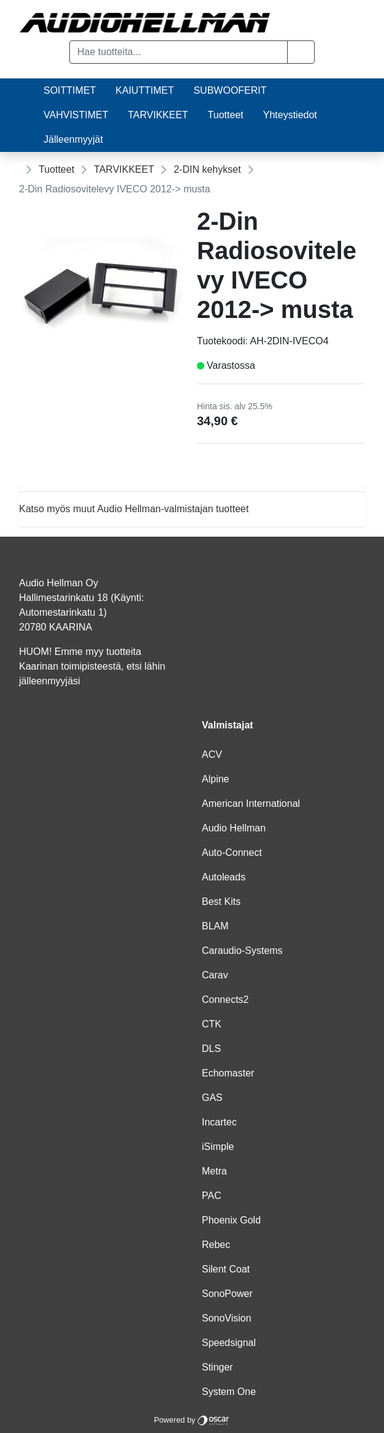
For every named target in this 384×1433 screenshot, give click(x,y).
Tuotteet (226, 115)
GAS (212, 1097)
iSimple (218, 1146)
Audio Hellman (234, 828)
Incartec (219, 1122)
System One (229, 1391)
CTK (211, 1024)
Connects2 (225, 999)
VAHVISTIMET (76, 115)
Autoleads (223, 877)
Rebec (216, 1244)
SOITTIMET (70, 90)
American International (251, 803)
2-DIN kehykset (207, 169)
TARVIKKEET (158, 115)
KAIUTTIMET (144, 90)
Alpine (215, 779)
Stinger (217, 1367)
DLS (211, 1048)
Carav (215, 975)
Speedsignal (229, 1342)
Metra (214, 1171)
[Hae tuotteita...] (178, 52)
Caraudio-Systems (242, 950)
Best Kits (221, 901)
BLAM (215, 926)
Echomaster (228, 1073)
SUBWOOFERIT (229, 90)
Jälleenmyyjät (73, 139)
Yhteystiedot (290, 115)
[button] (301, 52)
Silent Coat (226, 1269)
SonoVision (227, 1318)
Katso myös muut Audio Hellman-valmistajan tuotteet (133, 509)
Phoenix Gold (231, 1220)
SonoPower (227, 1293)
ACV (212, 754)
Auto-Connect (232, 852)
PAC (211, 1195)
